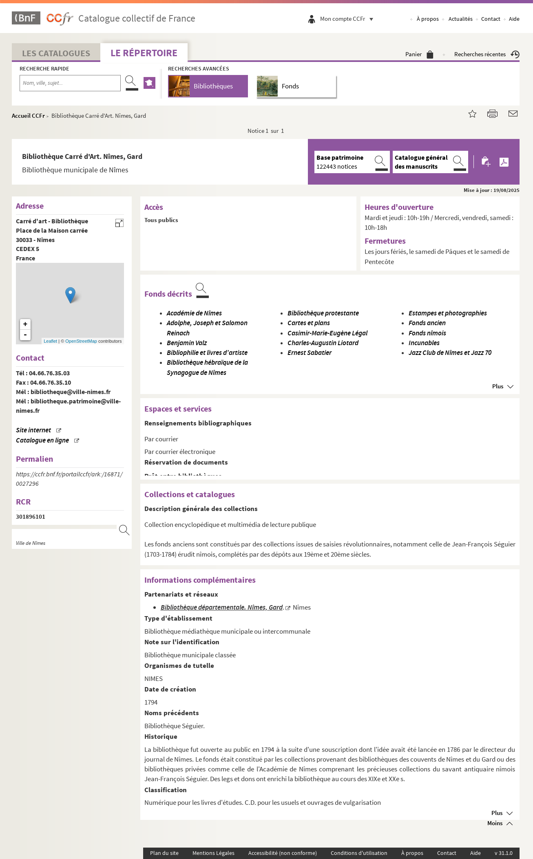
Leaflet (50, 341)
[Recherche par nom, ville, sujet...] (70, 83)
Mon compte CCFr (348, 18)
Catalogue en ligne (42, 440)
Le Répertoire (144, 52)
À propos (428, 18)
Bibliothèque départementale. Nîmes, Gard (222, 607)
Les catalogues (56, 53)
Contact (490, 18)
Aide (514, 18)
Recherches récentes (487, 54)
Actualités (461, 18)
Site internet (33, 430)
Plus (497, 386)
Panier (419, 54)
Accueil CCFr (28, 115)
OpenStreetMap (81, 341)
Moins (494, 823)
